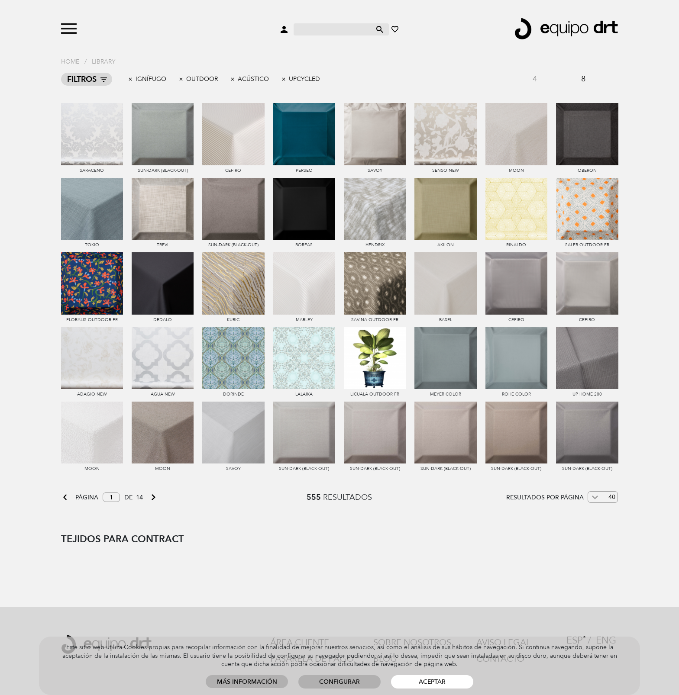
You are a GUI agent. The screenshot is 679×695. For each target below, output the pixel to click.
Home (70, 62)
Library (103, 62)
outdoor (202, 79)
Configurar (339, 682)
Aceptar (432, 682)
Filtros (82, 79)
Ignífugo (151, 79)
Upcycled (304, 79)
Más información (247, 682)
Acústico (253, 79)
